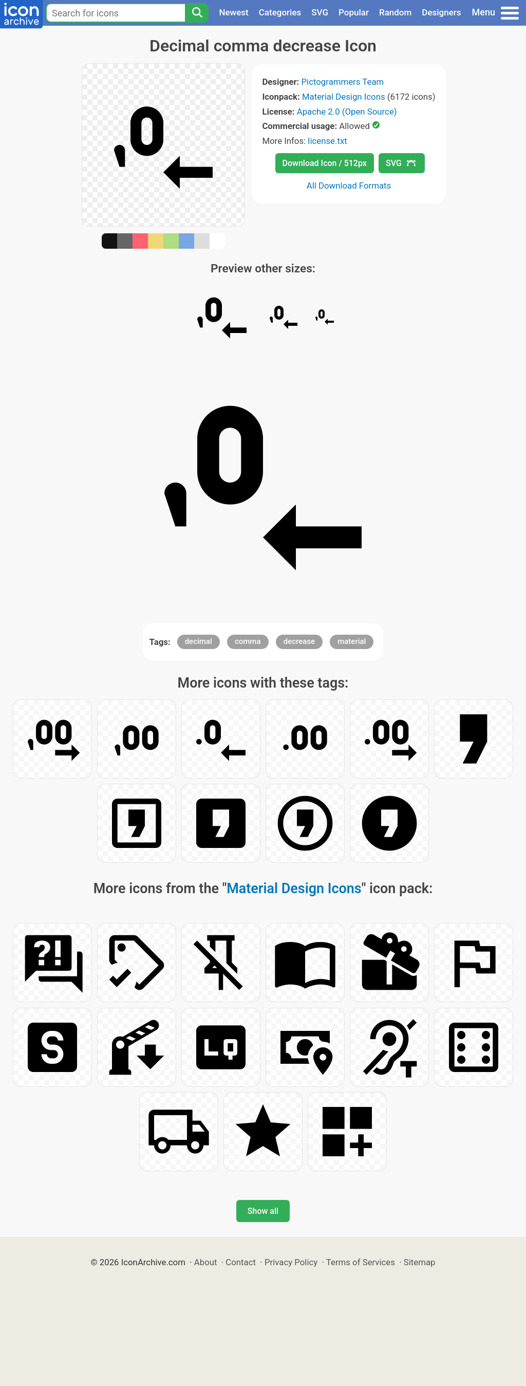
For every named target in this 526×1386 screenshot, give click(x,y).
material (351, 641)
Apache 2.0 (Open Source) (347, 111)
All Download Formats (349, 185)
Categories (280, 12)
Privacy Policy (291, 1262)
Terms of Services (360, 1262)
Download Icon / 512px (325, 163)
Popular (354, 12)
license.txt (327, 141)
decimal (198, 641)
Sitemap (420, 1262)
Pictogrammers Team (343, 82)
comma (248, 641)
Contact (241, 1262)
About (205, 1262)
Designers (441, 12)
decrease (299, 641)
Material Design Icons (343, 96)
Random (395, 12)
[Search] (197, 13)
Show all (263, 1211)
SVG (319, 12)
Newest (233, 12)
